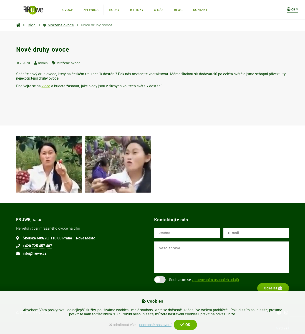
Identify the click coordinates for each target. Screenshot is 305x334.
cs (292, 9)
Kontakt (200, 10)
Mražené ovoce (61, 25)
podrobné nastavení (155, 325)
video (46, 85)
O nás (159, 10)
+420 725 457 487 (37, 245)
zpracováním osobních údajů (215, 279)
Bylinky (137, 10)
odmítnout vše (122, 325)
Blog (178, 10)
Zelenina (90, 10)
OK (185, 324)
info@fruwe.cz (34, 253)
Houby (114, 10)
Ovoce (67, 10)
